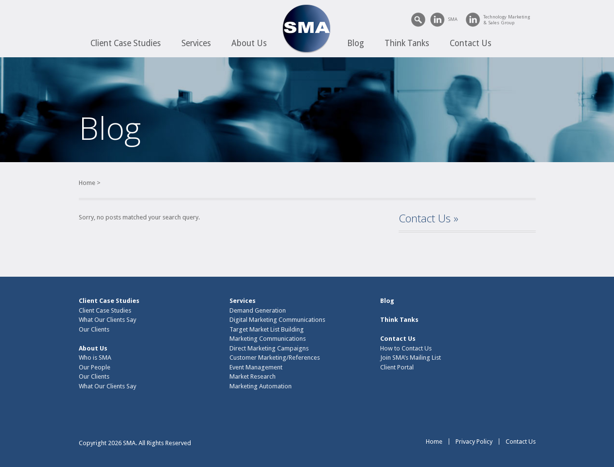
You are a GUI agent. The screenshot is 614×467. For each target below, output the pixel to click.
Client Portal (397, 367)
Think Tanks (407, 43)
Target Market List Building (266, 329)
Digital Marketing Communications (277, 319)
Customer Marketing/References (274, 357)
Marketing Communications (267, 338)
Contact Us (470, 43)
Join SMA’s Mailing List (410, 357)
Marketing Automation (260, 386)
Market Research (252, 376)
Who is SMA (95, 357)
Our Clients (94, 329)
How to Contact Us (406, 348)
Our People (94, 367)
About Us (249, 43)
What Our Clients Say (107, 319)
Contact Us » (428, 218)
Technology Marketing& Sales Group (506, 19)
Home (87, 182)
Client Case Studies (125, 43)
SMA (452, 19)
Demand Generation (257, 310)
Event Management (255, 367)
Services (196, 43)
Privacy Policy (474, 441)
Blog (355, 43)
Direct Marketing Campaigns (269, 348)
